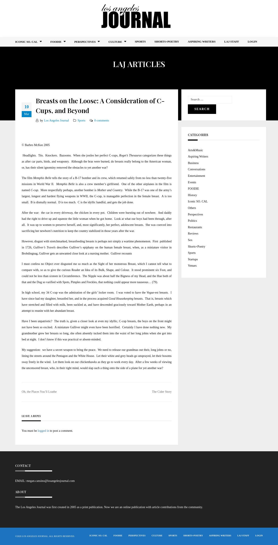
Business (193, 163)
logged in (43, 430)
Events (192, 182)
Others (192, 208)
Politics (192, 220)
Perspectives (85, 41)
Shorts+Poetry (166, 41)
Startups (193, 259)
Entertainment (196, 175)
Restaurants (195, 227)
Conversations (196, 169)
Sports (140, 41)
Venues (192, 265)
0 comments (101, 120)
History (192, 195)
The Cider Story (162, 391)
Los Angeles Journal (56, 120)
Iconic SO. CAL (198, 201)
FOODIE (55, 41)
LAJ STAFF (231, 41)
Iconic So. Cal (26, 41)
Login (252, 41)
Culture (115, 41)
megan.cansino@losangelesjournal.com (50, 481)
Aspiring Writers (201, 41)
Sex (190, 240)
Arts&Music (195, 150)
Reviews (193, 233)
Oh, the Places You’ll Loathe (39, 391)
